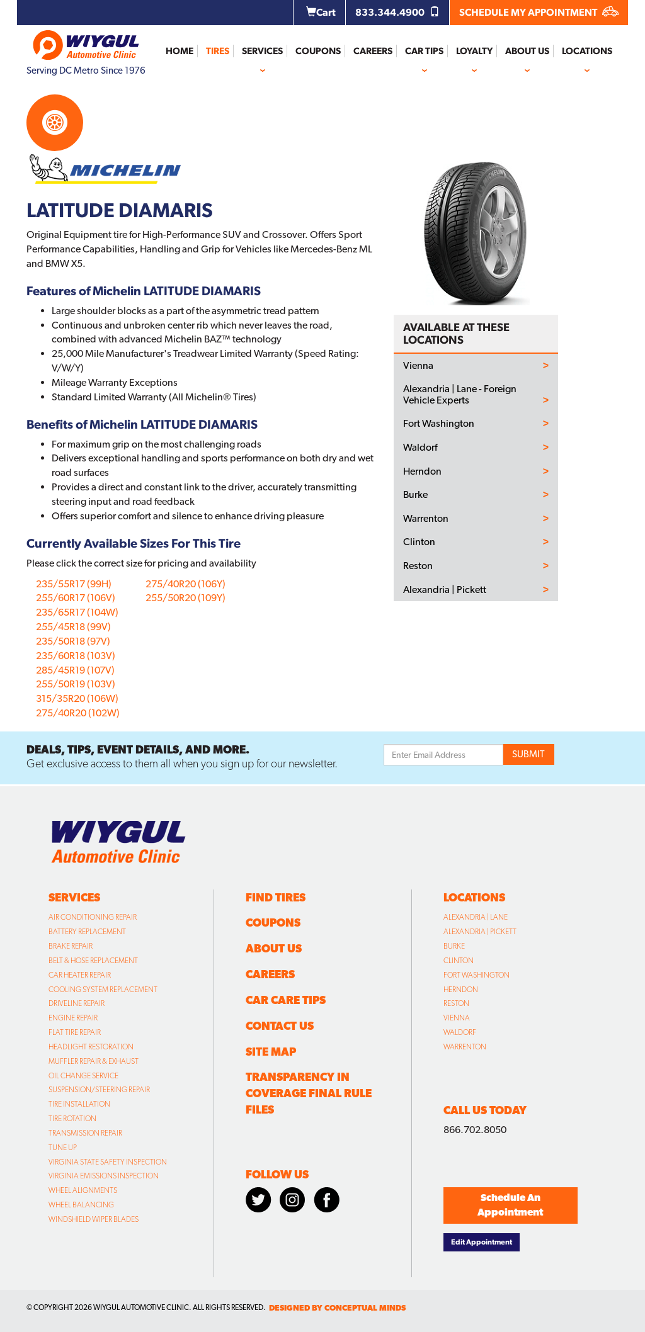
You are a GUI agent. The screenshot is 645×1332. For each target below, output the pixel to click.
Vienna (418, 365)
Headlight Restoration (91, 1046)
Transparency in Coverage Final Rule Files (309, 1093)
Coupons (318, 51)
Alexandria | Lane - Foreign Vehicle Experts (460, 394)
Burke (415, 494)
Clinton (419, 542)
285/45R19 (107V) (75, 670)
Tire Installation (79, 1104)
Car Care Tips (286, 1000)
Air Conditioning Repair (93, 917)
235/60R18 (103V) (75, 656)
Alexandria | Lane (475, 917)
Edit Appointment (481, 1242)
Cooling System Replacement (103, 989)
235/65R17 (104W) (77, 612)
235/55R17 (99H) (73, 584)
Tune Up (63, 1147)
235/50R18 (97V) (73, 641)
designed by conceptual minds (337, 1307)
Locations (587, 51)
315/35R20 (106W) (77, 698)
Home (179, 51)
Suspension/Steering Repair (99, 1089)
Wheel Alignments (83, 1190)
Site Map (271, 1051)
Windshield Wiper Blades (94, 1219)
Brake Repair (71, 946)
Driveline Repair (77, 1003)
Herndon (422, 471)
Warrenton (425, 518)
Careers (372, 51)
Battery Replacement (87, 931)
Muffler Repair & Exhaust (94, 1061)
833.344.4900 (397, 12)
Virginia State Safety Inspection (108, 1162)
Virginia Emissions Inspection (104, 1175)
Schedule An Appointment (510, 1205)
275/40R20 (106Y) (185, 584)
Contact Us (280, 1025)
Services (262, 51)
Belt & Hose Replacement (93, 960)
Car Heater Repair (80, 975)
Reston (418, 566)
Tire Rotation (72, 1118)
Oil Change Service (83, 1075)
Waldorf (420, 447)
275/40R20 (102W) (78, 713)
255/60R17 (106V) (75, 598)
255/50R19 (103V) (75, 684)
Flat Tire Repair (75, 1032)
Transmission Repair (85, 1133)
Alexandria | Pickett (444, 589)
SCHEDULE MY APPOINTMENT (539, 12)
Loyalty (474, 51)
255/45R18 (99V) (73, 627)
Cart (321, 12)
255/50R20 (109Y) (185, 598)
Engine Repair (73, 1017)
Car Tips (424, 51)
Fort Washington (438, 423)
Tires (217, 51)
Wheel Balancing (81, 1204)
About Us (527, 51)
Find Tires (275, 897)
